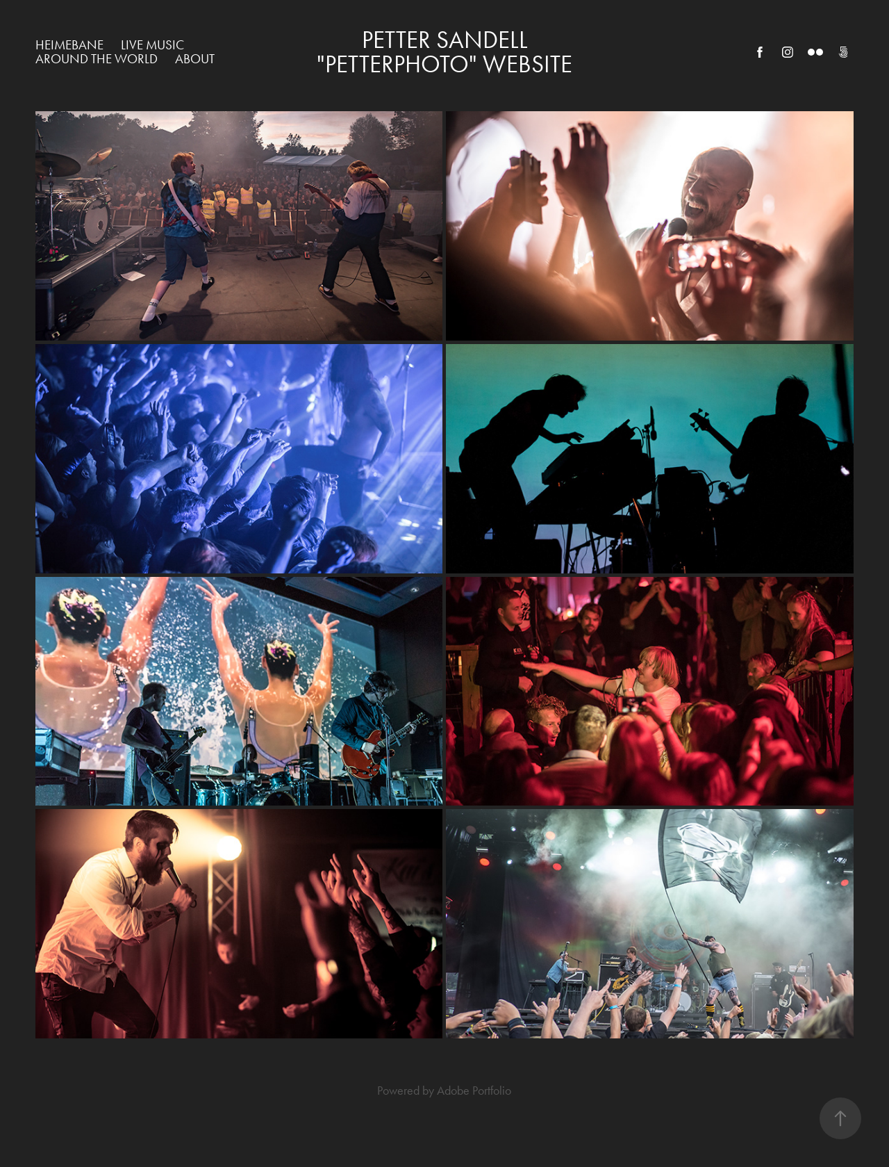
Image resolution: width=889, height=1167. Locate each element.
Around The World (96, 59)
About (195, 59)
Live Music (152, 45)
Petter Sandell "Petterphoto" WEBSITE (444, 52)
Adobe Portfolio (474, 1090)
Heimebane (69, 45)
